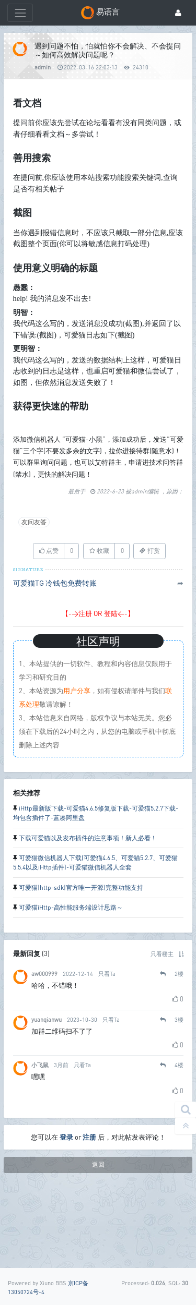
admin (42, 67)
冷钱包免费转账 (71, 660)
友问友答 (34, 599)
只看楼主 (162, 1031)
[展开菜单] (20, 13)
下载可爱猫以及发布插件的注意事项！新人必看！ (88, 915)
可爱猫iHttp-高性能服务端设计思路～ (71, 984)
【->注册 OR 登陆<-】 (98, 690)
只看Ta (107, 1050)
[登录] (178, 13)
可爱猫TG (28, 660)
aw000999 (44, 1050)
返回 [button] (98, 1242)
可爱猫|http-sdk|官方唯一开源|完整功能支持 (81, 965)
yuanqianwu (46, 1096)
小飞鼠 (40, 1142)
